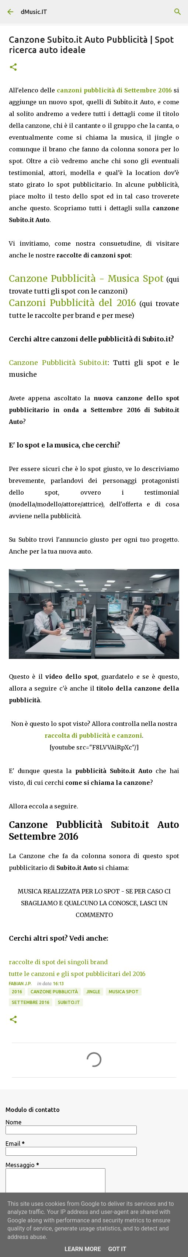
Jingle (93, 991)
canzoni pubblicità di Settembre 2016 (114, 90)
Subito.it (69, 1002)
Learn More (83, 1249)
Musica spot (124, 991)
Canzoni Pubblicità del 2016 (72, 303)
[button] (13, 68)
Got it (117, 1249)
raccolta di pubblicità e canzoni (93, 735)
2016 (17, 991)
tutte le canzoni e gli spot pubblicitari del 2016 (77, 973)
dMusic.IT (34, 11)
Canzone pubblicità (54, 991)
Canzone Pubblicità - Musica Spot (86, 278)
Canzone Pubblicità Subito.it (58, 362)
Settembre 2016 (30, 1002)
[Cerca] (177, 12)
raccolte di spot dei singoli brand (58, 962)
